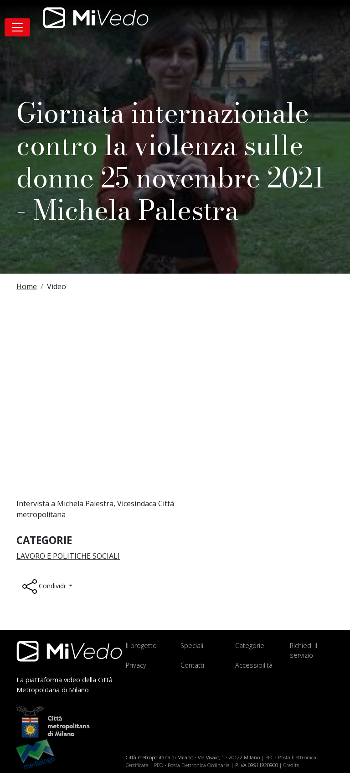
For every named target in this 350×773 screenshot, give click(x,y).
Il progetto (141, 645)
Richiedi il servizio (303, 650)
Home (26, 286)
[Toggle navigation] (17, 27)
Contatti (192, 665)
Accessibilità (254, 665)
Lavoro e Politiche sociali (68, 556)
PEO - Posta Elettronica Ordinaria (192, 765)
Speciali (191, 645)
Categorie (249, 645)
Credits (291, 765)
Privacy (136, 665)
